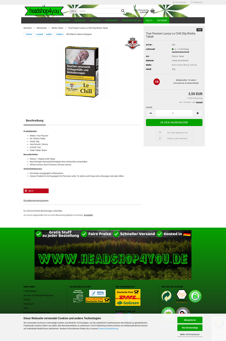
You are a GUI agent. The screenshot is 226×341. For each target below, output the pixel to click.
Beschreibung (34, 120)
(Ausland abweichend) (180, 52)
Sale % (149, 20)
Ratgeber (162, 20)
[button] (150, 113)
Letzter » (60, 34)
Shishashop (111, 20)
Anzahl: (149, 107)
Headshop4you (30, 291)
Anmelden (88, 215)
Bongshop (80, 20)
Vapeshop (95, 20)
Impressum (29, 304)
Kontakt (27, 299)
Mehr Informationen (190, 334)
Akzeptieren (190, 320)
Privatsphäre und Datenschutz (37, 312)
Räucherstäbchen (131, 20)
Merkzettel (196, 2)
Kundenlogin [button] (179, 2)
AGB (25, 308)
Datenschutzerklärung (108, 328)
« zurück (39, 34)
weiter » (49, 34)
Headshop (64, 20)
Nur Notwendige (190, 327)
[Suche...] (73, 11)
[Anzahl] (174, 113)
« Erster (28, 34)
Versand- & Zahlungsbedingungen (39, 295)
